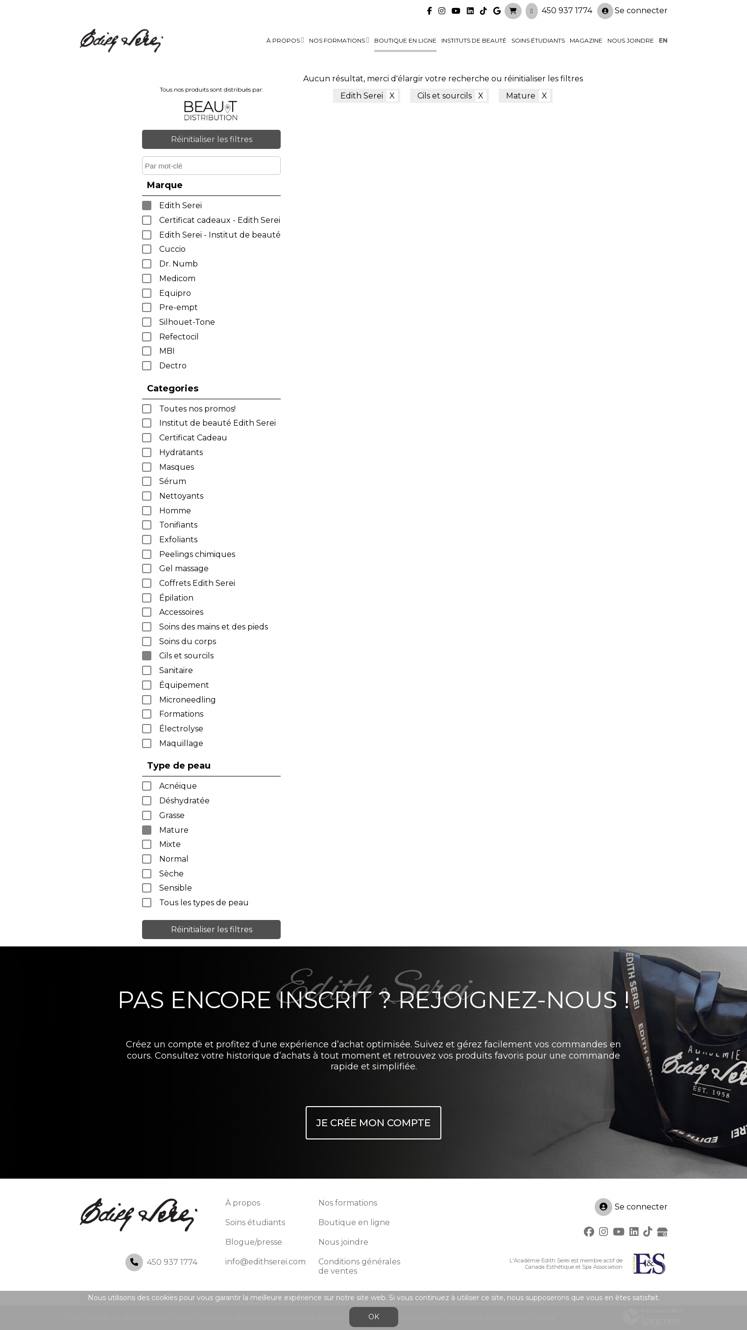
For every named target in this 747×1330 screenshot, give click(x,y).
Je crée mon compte (373, 1123)
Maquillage (181, 743)
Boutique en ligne (405, 40)
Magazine (586, 40)
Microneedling (187, 699)
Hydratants (181, 452)
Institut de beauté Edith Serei (217, 423)
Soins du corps (187, 641)
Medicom (177, 278)
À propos (283, 40)
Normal (174, 859)
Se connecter (632, 10)
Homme (175, 510)
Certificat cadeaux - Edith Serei (219, 220)
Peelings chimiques (197, 554)
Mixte (170, 844)
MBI (167, 351)
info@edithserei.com (265, 1261)
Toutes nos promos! (197, 408)
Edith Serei (180, 205)
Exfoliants (178, 539)
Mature (174, 830)
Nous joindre (630, 40)
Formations (181, 714)
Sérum (172, 481)
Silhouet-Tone (187, 322)
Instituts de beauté (473, 40)
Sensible (175, 888)
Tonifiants (178, 525)
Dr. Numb (178, 263)
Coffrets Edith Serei (197, 583)
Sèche (171, 873)
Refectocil (179, 336)
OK (373, 1316)
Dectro (173, 365)
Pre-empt (178, 307)
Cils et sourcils (186, 655)
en (663, 40)
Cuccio (172, 249)
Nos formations (337, 40)
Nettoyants (181, 496)
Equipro (175, 293)
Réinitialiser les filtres (211, 139)
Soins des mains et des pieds (213, 626)
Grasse (172, 815)
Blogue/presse (253, 1242)
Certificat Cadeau (193, 437)
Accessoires (181, 612)
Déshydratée (184, 800)
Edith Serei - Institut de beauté (220, 235)
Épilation (176, 598)
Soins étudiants (538, 40)
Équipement (184, 685)
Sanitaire (176, 670)
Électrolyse (181, 728)
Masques (176, 467)
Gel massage (184, 568)
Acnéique (178, 786)
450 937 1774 (567, 10)
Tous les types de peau (204, 902)
